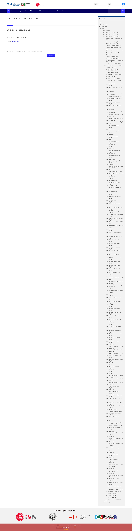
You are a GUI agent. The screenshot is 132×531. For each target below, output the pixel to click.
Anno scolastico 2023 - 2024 (112, 36)
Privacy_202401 (66, 527)
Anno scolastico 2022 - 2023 (112, 34)
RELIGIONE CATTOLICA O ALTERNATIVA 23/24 (114, 492)
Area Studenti (106, 30)
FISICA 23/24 (111, 76)
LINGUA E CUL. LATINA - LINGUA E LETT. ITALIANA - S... (115, 80)
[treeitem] (112, 263)
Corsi (103, 28)
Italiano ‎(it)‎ (62, 11)
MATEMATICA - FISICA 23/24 (115, 490)
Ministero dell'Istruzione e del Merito (36, 11)
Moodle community (18, 11)
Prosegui (66, 529)
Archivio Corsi (106, 501)
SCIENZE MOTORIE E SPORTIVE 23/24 (113, 496)
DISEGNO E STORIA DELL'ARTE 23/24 (113, 70)
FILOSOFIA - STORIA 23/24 (115, 74)
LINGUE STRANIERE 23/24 (114, 486)
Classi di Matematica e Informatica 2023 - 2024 (112, 57)
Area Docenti (106, 503)
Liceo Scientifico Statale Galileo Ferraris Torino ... (114, 66)
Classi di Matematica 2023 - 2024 (115, 51)
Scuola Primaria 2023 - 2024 (113, 63)
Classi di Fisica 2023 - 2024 (113, 45)
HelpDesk (52, 11)
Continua (50, 55)
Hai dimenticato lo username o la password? (114, 6)
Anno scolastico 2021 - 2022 (112, 32)
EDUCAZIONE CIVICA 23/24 (115, 73)
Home (101, 22)
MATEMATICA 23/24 (113, 488)
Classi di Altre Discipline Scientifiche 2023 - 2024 (112, 42)
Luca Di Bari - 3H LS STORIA (16, 38)
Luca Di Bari (15, 41)
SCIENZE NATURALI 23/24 (114, 499)
